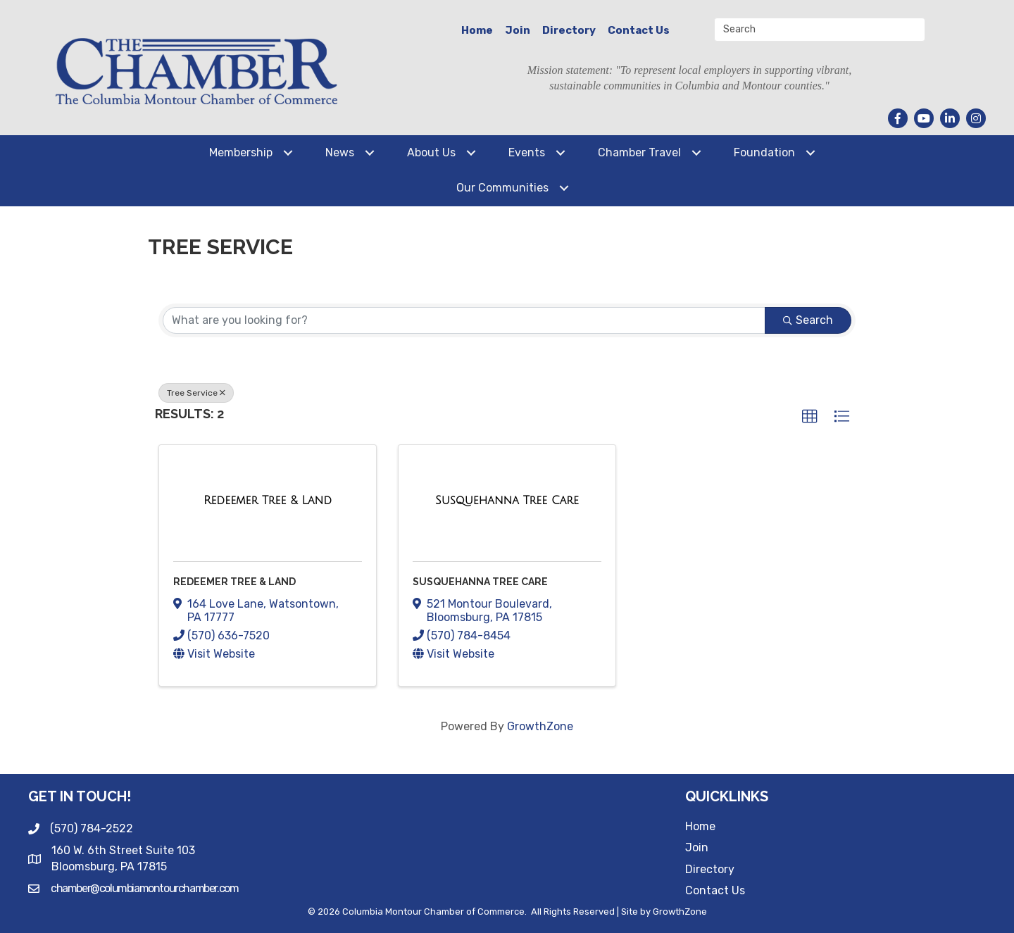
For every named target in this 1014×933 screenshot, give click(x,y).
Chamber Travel (639, 152)
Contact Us (639, 30)
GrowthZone (540, 726)
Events (526, 152)
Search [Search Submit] (808, 320)
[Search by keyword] (464, 320)
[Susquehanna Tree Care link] (507, 501)
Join (517, 30)
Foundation (764, 152)
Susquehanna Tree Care (480, 581)
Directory (569, 30)
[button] (810, 417)
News (339, 152)
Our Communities (502, 187)
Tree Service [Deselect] (196, 393)
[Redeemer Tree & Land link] (268, 501)
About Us (431, 152)
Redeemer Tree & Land (234, 581)
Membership (241, 152)
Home (477, 30)
